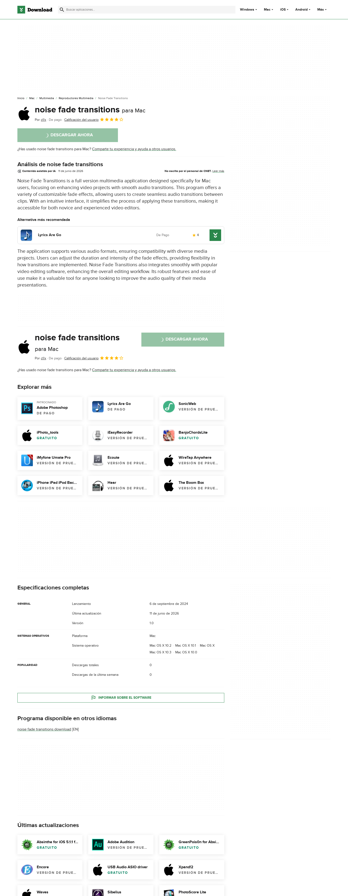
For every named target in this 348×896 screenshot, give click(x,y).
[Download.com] (34, 10)
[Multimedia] (46, 98)
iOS (283, 9)
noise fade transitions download (44, 729)
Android (301, 9)
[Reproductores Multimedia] (76, 98)
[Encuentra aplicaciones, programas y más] (146, 10)
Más (322, 9)
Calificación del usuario (94, 119)
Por (40, 120)
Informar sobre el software (121, 698)
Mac (267, 9)
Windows (247, 9)
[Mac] (32, 98)
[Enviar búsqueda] (62, 10)
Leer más (218, 171)
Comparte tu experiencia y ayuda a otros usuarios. (134, 149)
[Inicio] (20, 98)
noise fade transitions (90, 109)
